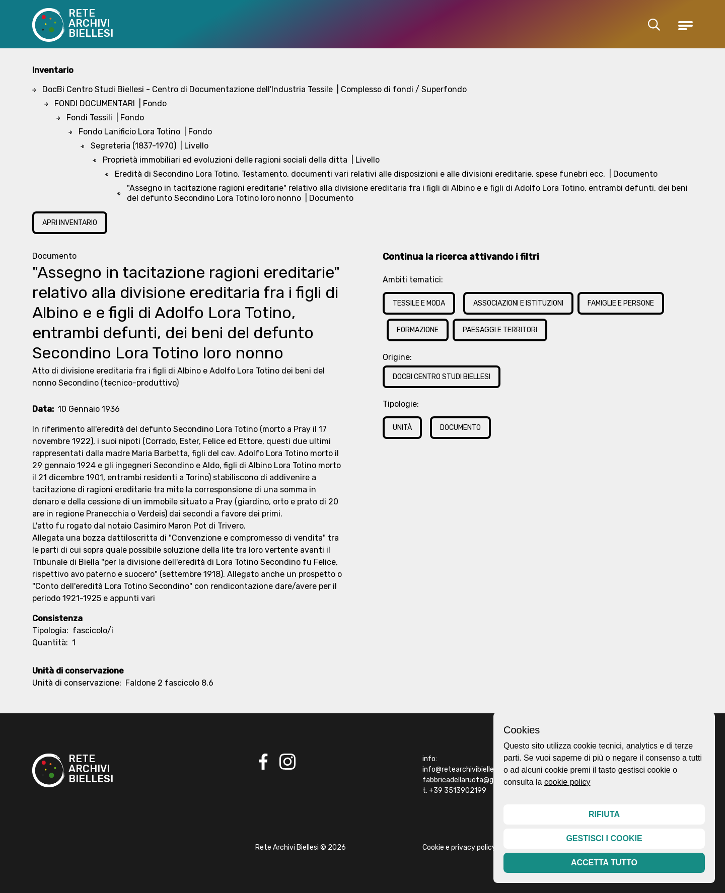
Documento (460, 427)
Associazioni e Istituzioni (518, 303)
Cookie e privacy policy (459, 847)
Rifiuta (604, 814)
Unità (402, 427)
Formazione (418, 330)
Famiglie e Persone (621, 303)
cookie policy (567, 782)
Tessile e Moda (419, 303)
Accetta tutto (604, 862)
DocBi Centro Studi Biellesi (441, 377)
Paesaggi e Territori (500, 330)
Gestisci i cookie (604, 838)
